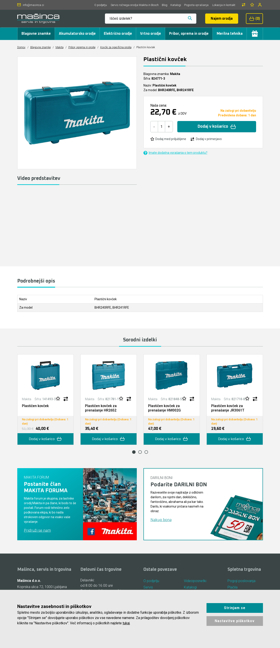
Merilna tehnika (230, 33)
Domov (21, 47)
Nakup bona (161, 519)
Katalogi (175, 5)
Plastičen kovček (35, 406)
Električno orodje (118, 33)
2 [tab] (140, 451)
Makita (60, 47)
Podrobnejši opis (36, 281)
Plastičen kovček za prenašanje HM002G (164, 408)
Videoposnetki (195, 580)
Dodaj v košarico (217, 127)
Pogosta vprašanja (196, 5)
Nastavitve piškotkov (235, 621)
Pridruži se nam (37, 530)
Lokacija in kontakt (223, 5)
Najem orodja (222, 18)
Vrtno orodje (150, 33)
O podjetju (100, 5)
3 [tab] (146, 451)
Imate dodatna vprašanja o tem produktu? (175, 152)
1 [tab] (134, 451)
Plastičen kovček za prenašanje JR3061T (227, 408)
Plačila (233, 587)
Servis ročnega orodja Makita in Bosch (135, 5)
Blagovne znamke (36, 33)
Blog (164, 5)
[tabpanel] (45, 399)
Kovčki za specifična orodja (115, 47)
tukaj (126, 623)
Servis (148, 587)
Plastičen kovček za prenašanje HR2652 (101, 408)
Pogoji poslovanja (241, 580)
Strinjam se (234, 608)
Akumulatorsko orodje (77, 33)
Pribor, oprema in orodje (189, 33)
